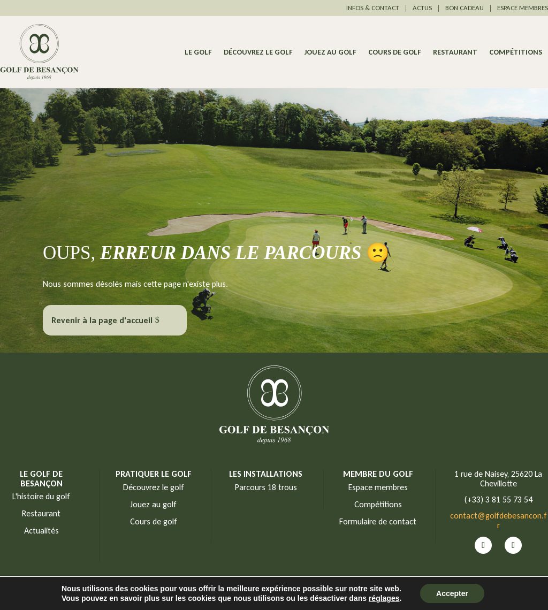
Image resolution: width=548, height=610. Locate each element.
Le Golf (198, 53)
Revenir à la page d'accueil (102, 320)
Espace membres (378, 487)
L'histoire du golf (41, 496)
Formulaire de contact (377, 521)
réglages (384, 598)
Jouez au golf (330, 53)
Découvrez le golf (258, 53)
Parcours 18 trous (266, 487)
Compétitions (515, 53)
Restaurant (455, 53)
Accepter (452, 593)
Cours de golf (394, 53)
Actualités (41, 530)
